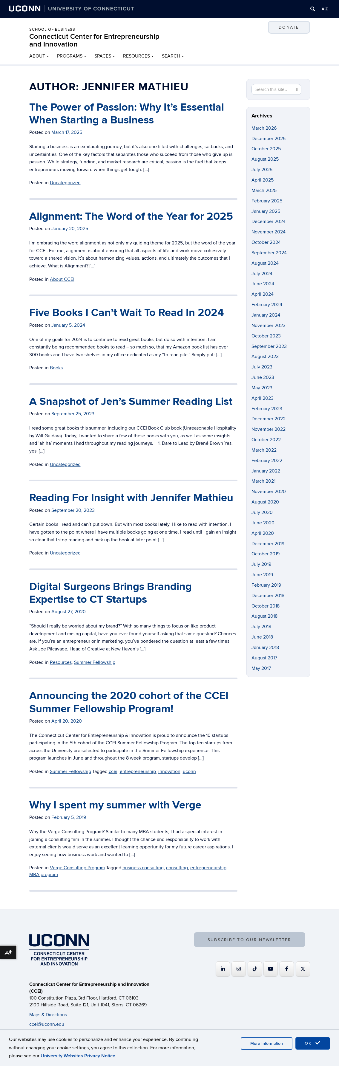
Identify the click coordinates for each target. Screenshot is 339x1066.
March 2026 (264, 128)
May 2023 (261, 388)
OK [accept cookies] (313, 1043)
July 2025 (261, 170)
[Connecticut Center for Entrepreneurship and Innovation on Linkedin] (223, 969)
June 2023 (262, 377)
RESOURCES (136, 56)
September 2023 (269, 346)
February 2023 (266, 409)
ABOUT (37, 56)
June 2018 (262, 637)
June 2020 (262, 523)
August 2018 (264, 616)
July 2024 (261, 274)
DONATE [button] (289, 27)
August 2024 (265, 263)
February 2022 (266, 461)
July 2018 (261, 627)
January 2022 (265, 471)
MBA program (43, 875)
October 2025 (266, 149)
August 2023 (265, 357)
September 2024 (269, 253)
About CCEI (62, 279)
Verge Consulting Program (77, 868)
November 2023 (268, 326)
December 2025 (268, 139)
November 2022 (268, 429)
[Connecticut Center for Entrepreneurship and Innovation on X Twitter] (303, 969)
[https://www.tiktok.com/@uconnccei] (255, 969)
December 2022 (268, 419)
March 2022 (264, 450)
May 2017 (261, 668)
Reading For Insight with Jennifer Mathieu (131, 497)
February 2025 (266, 201)
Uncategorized (65, 183)
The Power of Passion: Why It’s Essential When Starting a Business (126, 114)
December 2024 (268, 221)
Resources (61, 662)
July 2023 (261, 367)
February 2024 (266, 305)
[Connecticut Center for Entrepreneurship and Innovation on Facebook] (287, 969)
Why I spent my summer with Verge (115, 805)
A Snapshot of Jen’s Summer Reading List (130, 401)
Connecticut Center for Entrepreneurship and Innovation (94, 40)
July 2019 (261, 564)
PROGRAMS (69, 56)
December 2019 (267, 544)
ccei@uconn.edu (46, 1024)
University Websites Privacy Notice (78, 1056)
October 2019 (265, 554)
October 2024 (266, 242)
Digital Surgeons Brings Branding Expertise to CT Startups (110, 593)
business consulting (143, 868)
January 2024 (265, 315)
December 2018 (267, 596)
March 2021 (263, 481)
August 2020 (265, 502)
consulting (177, 868)
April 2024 (262, 294)
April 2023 (262, 398)
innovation (169, 771)
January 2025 (265, 211)
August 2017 (264, 658)
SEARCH (171, 56)
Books (56, 368)
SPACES (102, 56)
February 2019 (266, 585)
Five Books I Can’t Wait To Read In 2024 (126, 312)
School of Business (52, 29)
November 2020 (268, 492)
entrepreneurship (138, 771)
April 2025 (262, 180)
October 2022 (266, 440)
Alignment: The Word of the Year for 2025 (131, 216)
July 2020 (262, 512)
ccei (113, 771)
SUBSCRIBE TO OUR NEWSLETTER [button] (249, 939)
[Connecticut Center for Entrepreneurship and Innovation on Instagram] (238, 969)
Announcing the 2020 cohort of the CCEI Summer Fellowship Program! (128, 702)
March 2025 (264, 190)
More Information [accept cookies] (266, 1043)
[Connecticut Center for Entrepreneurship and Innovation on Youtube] (270, 969)
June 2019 (262, 575)
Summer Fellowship (94, 662)
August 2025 (265, 159)
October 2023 (266, 336)
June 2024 (262, 284)
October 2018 (265, 606)
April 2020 (262, 533)
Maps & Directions (48, 1015)
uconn (189, 771)
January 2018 (265, 647)
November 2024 (268, 232)
